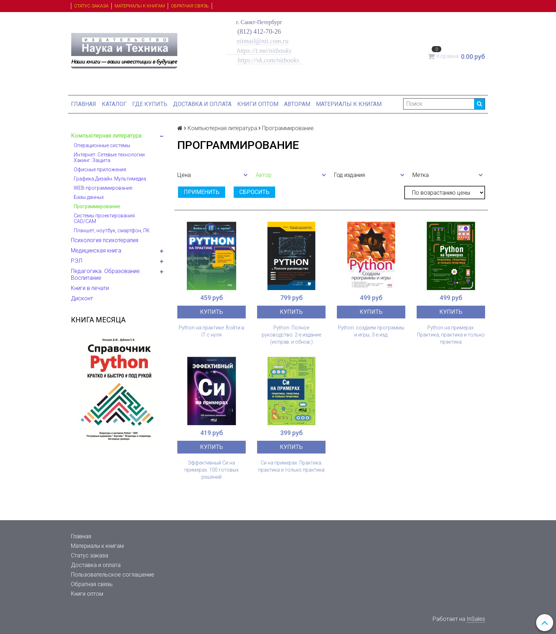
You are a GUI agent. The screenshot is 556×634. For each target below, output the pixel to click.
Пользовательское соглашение (112, 574)
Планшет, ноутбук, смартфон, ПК (112, 230)
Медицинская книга (96, 250)
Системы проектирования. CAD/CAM (105, 218)
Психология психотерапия (104, 240)
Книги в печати (90, 288)
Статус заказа (91, 6)
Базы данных (89, 197)
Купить (211, 311)
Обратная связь (190, 6)
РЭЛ (76, 260)
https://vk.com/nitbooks (269, 60)
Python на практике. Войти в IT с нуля (211, 331)
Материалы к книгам (140, 6)
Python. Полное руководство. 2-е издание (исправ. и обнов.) (291, 335)
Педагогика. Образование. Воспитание (106, 274)
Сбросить (254, 192)
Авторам (297, 104)
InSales (476, 619)
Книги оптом (257, 104)
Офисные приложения (100, 169)
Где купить (149, 104)
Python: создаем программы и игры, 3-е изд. (371, 331)
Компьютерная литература (106, 135)
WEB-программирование (103, 188)
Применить (201, 192)
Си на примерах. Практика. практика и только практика (291, 466)
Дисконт (82, 298)
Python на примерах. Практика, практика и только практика (451, 335)
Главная (83, 104)
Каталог (114, 104)
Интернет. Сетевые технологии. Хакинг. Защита (110, 157)
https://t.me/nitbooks (259, 50)
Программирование (97, 206)
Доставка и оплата (202, 104)
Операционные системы (102, 145)
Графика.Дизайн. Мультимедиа (110, 179)
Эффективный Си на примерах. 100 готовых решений (211, 470)
